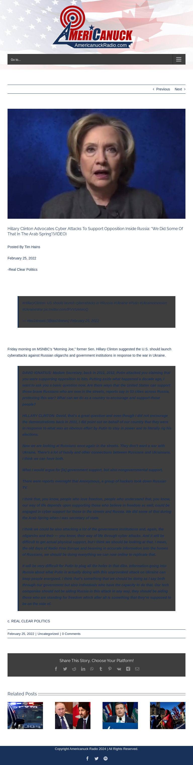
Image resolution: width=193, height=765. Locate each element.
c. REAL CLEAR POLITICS (29, 621)
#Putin (134, 303)
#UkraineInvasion (153, 303)
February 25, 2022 (84, 321)
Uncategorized (48, 634)
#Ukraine (121, 303)
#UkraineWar (32, 309)
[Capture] (96, 164)
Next (178, 89)
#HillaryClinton (33, 303)
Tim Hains (32, 247)
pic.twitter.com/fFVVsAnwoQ (66, 309)
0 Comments (71, 634)
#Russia (106, 303)
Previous (163, 89)
